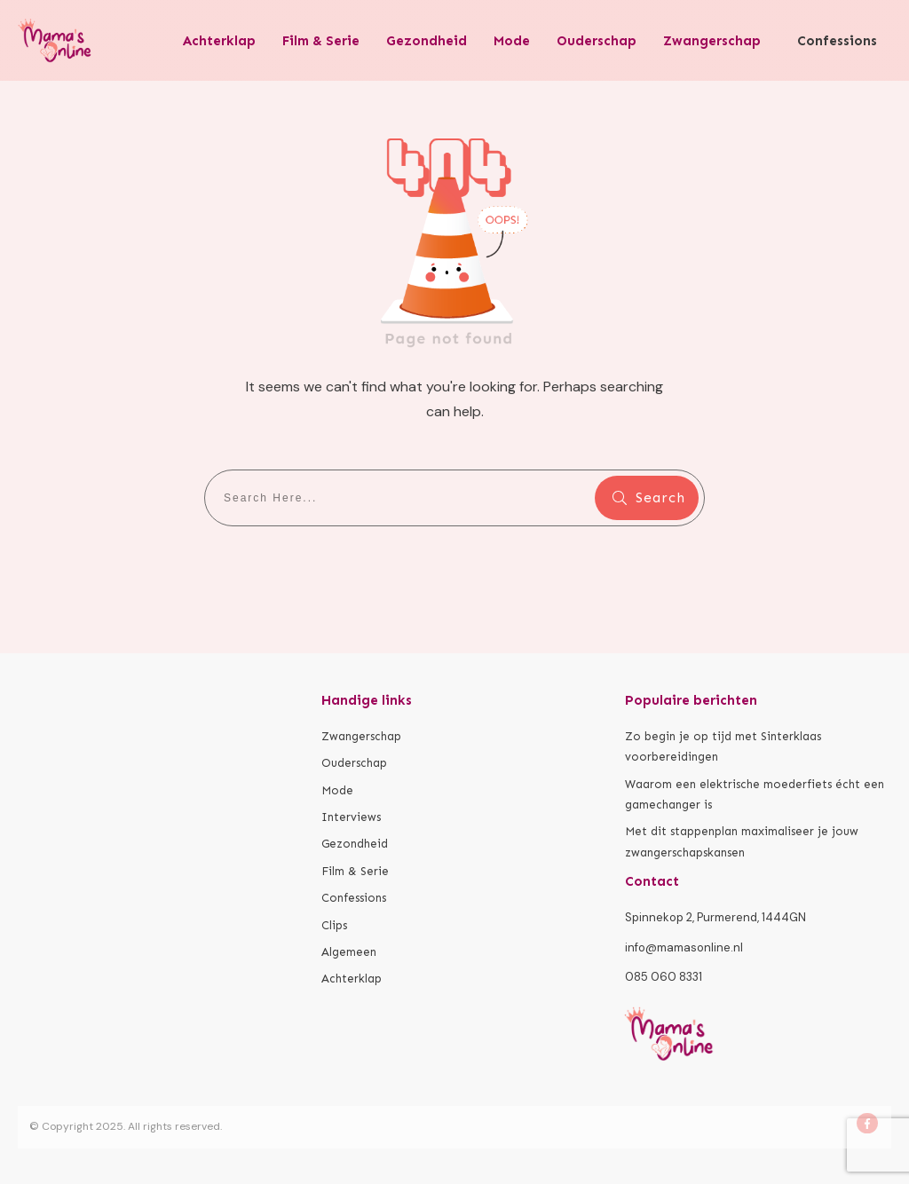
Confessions (353, 897)
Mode (337, 790)
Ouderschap (354, 763)
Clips (334, 925)
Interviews (351, 817)
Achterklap (351, 978)
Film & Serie (355, 871)
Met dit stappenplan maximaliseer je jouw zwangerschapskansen (741, 841)
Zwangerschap (361, 736)
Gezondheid (354, 843)
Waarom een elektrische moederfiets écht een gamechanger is (754, 794)
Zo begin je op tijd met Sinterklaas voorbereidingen (723, 746)
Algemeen (348, 952)
